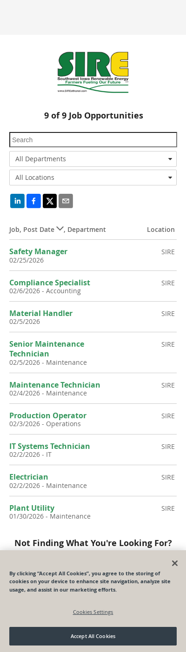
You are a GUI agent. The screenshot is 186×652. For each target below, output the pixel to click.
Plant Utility (31, 508)
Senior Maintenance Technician (46, 349)
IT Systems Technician (49, 446)
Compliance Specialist (49, 282)
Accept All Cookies (93, 635)
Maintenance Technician (54, 385)
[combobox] (93, 159)
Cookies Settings (93, 611)
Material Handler (41, 313)
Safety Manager (38, 251)
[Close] (175, 563)
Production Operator (47, 415)
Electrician (28, 477)
